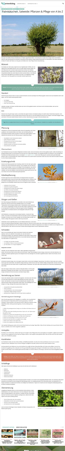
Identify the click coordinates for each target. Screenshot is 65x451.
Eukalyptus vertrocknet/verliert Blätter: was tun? (7, 442)
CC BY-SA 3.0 (54, 408)
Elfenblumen (32, 154)
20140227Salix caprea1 (45, 148)
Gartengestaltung (33, 3)
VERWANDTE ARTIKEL (8, 427)
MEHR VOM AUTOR (21, 427)
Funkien (26, 154)
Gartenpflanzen (21, 3)
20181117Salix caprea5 (45, 182)
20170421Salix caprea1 (45, 220)
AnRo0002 (41, 148)
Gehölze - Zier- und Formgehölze (7, 7)
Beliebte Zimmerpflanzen (7, 439)
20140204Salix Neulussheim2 (45, 317)
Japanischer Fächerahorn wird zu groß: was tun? (57, 442)
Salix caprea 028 (43, 408)
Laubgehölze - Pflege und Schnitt (32, 439)
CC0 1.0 (56, 148)
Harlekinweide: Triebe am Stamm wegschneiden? (45, 442)
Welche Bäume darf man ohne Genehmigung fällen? (20, 442)
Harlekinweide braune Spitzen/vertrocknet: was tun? (32, 442)
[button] (63, 3)
